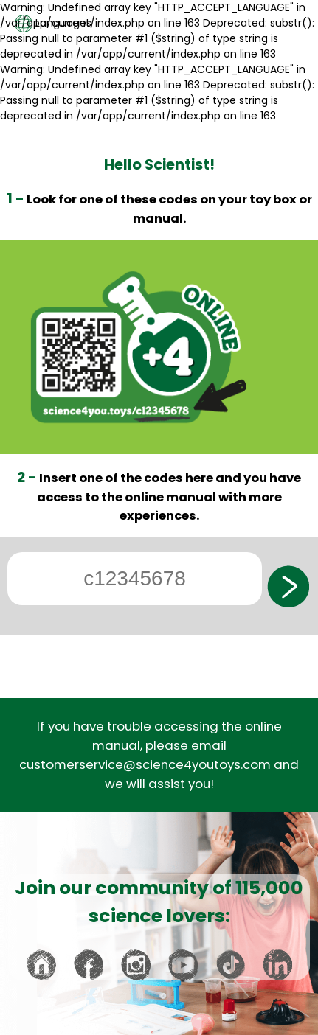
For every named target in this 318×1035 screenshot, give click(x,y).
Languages (53, 23)
